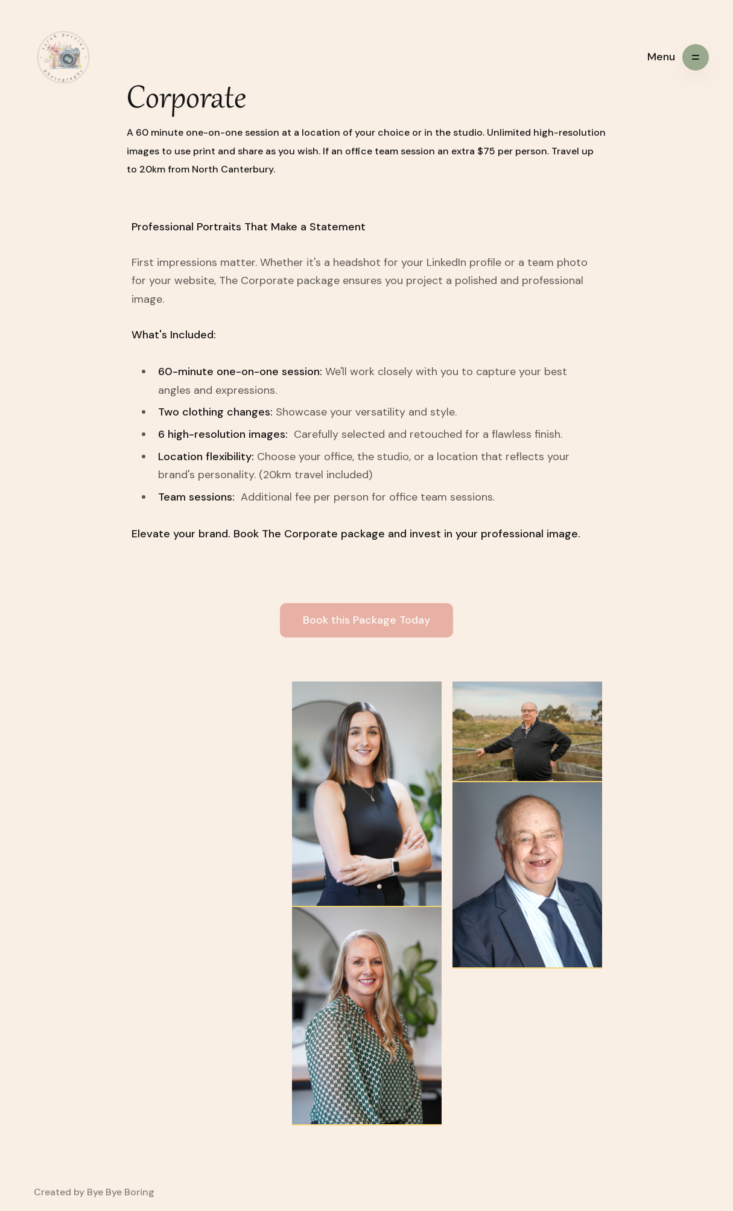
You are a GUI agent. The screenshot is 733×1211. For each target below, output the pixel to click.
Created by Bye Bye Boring (94, 1192)
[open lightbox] (367, 794)
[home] (63, 57)
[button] (678, 57)
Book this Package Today (366, 620)
